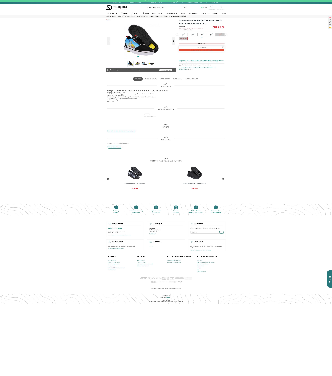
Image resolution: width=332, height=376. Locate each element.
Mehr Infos (189, 69)
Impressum (200, 260)
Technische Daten (151, 79)
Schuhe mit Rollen (135, 16)
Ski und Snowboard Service (174, 262)
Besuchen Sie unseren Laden (116, 248)
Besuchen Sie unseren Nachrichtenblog (200, 250)
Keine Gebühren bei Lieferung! (145, 264)
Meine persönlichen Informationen (116, 268)
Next (173, 41)
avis (168, 297)
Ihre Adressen (110, 266)
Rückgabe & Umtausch (143, 266)
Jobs (198, 269)
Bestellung (141, 257)
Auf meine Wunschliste (186, 65)
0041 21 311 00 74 (115, 228)
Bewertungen (165, 79)
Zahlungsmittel (141, 260)
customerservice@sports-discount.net (121, 235)
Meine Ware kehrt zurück (113, 262)
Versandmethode (141, 262)
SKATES (128, 16)
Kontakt (199, 268)
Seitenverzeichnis (201, 271)
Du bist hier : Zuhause (111, 16)
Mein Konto (111, 257)
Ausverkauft (201, 43)
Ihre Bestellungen (111, 260)
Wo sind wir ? (200, 266)
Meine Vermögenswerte (113, 264)
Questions (177, 79)
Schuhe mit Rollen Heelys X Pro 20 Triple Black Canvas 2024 (195, 183)
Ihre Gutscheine (111, 269)
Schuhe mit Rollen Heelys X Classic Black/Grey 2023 (135, 183)
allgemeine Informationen (207, 257)
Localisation (152, 233)
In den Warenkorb (192, 79)
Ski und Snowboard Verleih (174, 260)
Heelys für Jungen (145, 16)
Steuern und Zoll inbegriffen (185, 29)
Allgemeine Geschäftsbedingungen (206, 262)
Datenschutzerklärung (202, 264)
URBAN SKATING (122, 16)
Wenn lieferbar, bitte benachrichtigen (201, 50)
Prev (108, 41)
